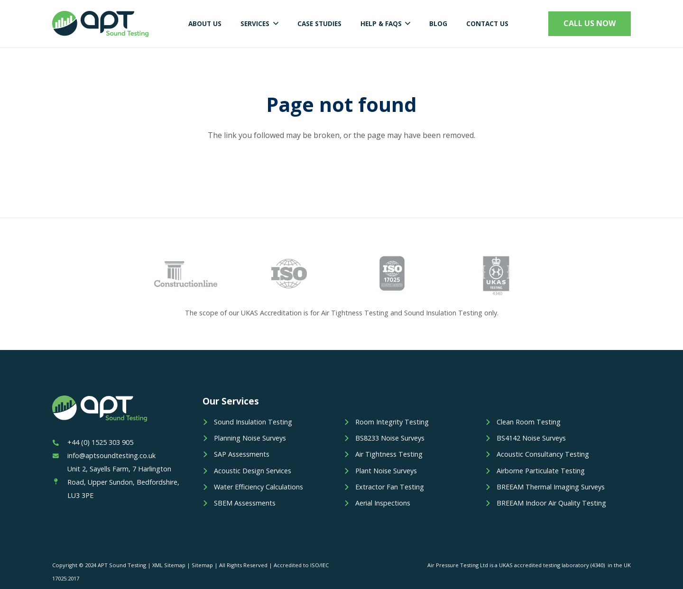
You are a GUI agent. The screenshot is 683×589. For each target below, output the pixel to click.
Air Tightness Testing (389, 454)
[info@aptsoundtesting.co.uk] (59, 455)
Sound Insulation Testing (253, 421)
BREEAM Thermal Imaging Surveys (551, 486)
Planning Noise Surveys (250, 437)
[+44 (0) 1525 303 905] (59, 442)
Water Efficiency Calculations (258, 486)
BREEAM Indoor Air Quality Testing (551, 502)
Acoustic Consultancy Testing (543, 454)
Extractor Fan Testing (389, 486)
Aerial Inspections (382, 502)
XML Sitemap (168, 565)
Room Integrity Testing (392, 421)
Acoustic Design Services (252, 470)
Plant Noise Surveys (386, 470)
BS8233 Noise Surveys (390, 437)
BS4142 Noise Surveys (531, 437)
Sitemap (202, 565)
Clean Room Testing (529, 421)
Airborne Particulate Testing (541, 470)
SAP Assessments (241, 454)
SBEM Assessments (245, 502)
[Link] (100, 24)
